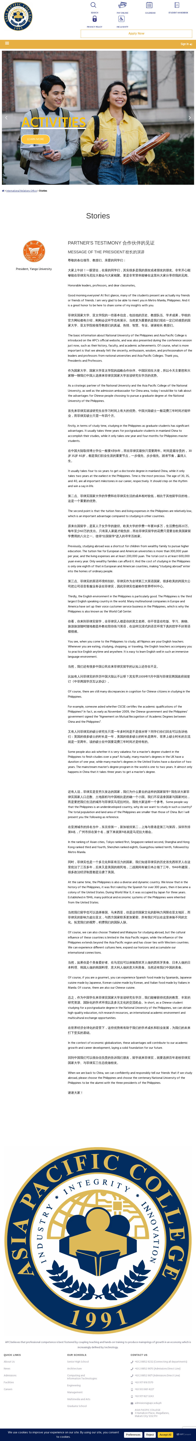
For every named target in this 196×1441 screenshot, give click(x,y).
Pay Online (122, 13)
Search (94, 13)
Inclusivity (122, 27)
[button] (7, 46)
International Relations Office (23, 194)
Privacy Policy (94, 27)
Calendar (150, 13)
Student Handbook (178, 13)
